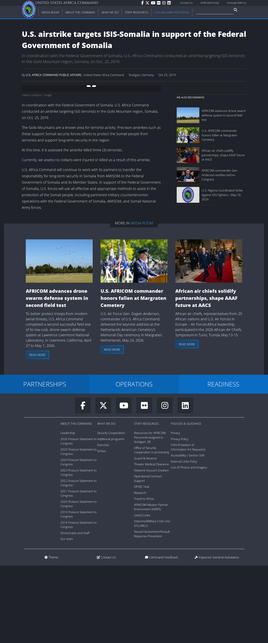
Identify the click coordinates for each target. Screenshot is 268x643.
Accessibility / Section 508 (187, 533)
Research (140, 570)
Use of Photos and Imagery (189, 545)
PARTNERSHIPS (44, 461)
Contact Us (186, 3)
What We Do (106, 501)
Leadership (67, 510)
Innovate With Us (236, 3)
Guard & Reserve (145, 536)
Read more (37, 432)
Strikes (101, 528)
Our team (66, 616)
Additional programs (110, 516)
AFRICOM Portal (210, 3)
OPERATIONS (134, 461)
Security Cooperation (111, 510)
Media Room (141, 300)
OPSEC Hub (141, 564)
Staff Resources (146, 501)
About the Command (76, 501)
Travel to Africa (144, 576)
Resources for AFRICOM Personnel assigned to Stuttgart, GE (150, 514)
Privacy (175, 510)
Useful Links (142, 593)
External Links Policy (184, 539)
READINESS (223, 461)
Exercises (103, 522)
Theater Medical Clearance (151, 542)
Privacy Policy (179, 516)
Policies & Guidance (186, 501)
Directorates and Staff (74, 610)
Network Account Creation (151, 548)
